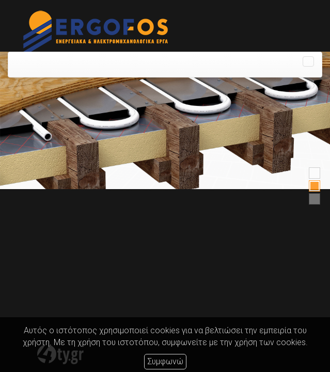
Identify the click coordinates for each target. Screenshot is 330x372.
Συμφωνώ (165, 361)
